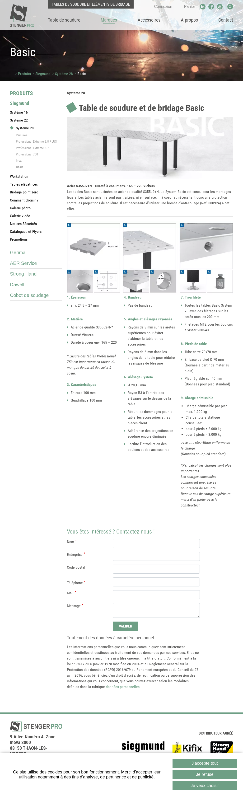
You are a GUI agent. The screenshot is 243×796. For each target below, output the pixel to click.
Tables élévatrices (24, 184)
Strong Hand (23, 273)
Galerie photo (20, 208)
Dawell (17, 284)
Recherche (230, 6)
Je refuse (205, 774)
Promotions (19, 239)
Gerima (18, 252)
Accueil (12, 73)
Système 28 (64, 73)
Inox (19, 160)
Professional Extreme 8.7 (32, 148)
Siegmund (43, 73)
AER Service (23, 263)
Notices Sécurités (23, 223)
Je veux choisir (205, 785)
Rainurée (22, 135)
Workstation (19, 176)
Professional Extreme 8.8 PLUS (36, 141)
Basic (81, 73)
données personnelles (123, 686)
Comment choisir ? (24, 200)
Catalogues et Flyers (26, 231)
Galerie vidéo (20, 216)
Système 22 (19, 120)
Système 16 (19, 112)
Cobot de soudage (29, 295)
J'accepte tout (205, 763)
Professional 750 (27, 154)
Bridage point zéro (24, 192)
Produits (24, 73)
